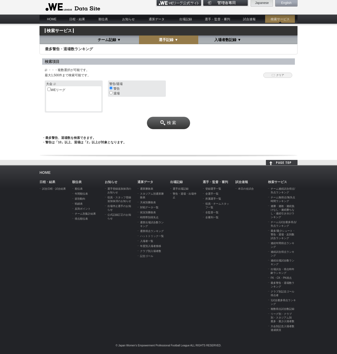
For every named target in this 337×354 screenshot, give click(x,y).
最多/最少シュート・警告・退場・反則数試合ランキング (283, 234)
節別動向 (80, 198)
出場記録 (185, 19)
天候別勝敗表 (148, 202)
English (286, 3)
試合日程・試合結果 (54, 188)
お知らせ (128, 19)
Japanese (262, 3)
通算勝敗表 (146, 188)
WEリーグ (58, 90)
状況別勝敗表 (148, 212)
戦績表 (79, 203)
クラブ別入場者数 (150, 251)
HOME (52, 19)
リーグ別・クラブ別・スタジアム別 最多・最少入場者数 (282, 317)
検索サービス (280, 19)
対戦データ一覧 (149, 207)
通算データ (157, 19)
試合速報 (249, 19)
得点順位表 (81, 218)
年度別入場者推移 (150, 246)
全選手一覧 (212, 193)
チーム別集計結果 (85, 213)
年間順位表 (81, 193)
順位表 (103, 19)
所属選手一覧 (213, 198)
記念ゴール (146, 256)
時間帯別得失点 (149, 217)
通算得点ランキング (152, 231)
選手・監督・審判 (217, 19)
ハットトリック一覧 (152, 236)
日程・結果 (77, 19)
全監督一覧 (212, 212)
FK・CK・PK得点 (281, 277)
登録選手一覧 (213, 188)
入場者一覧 (146, 241)
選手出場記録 (181, 188)
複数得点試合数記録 (282, 308)
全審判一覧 (212, 217)
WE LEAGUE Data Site (72, 7)
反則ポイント (83, 208)
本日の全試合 (246, 188)
